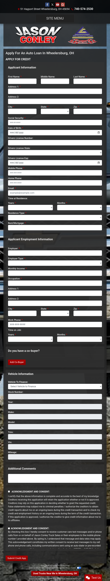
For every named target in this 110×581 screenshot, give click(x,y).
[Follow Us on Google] (63, 5)
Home (43, 565)
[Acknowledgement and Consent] (9, 491)
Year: (10, 402)
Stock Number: (15, 392)
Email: (11, 188)
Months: (61, 203)
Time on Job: (14, 330)
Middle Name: (48, 76)
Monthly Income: (16, 268)
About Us (48, 565)
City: (10, 106)
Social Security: (16, 118)
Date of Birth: (14, 128)
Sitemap (58, 568)
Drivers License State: (19, 148)
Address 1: (13, 86)
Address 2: (13, 96)
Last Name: (79, 76)
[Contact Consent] (9, 528)
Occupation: (14, 278)
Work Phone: (14, 319)
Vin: (10, 442)
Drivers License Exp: (18, 158)
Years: (11, 203)
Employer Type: (16, 258)
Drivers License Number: (20, 138)
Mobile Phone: (15, 168)
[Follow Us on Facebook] (47, 5)
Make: (11, 412)
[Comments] (55, 478)
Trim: (10, 432)
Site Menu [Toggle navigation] (55, 18)
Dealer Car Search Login (36, 568)
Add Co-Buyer (17, 362)
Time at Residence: (18, 198)
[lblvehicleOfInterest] (55, 386)
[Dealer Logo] (55, 35)
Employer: (13, 248)
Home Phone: (15, 178)
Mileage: (12, 452)
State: (44, 106)
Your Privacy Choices (71, 568)
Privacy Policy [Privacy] (65, 565)
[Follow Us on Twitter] (52, 5)
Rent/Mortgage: (16, 223)
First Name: (14, 76)
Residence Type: (16, 213)
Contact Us (55, 565)
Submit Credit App (16, 558)
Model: (11, 422)
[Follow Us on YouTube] (58, 5)
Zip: (75, 106)
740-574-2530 (83, 8)
